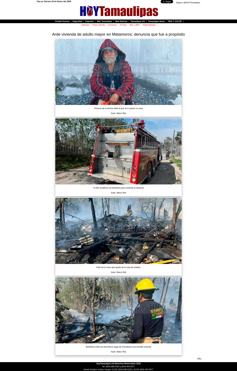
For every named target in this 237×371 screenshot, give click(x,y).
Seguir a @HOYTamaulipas (188, 2)
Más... (200, 359)
